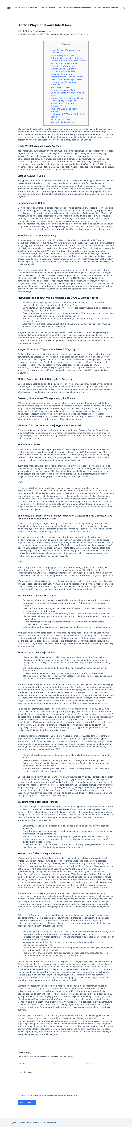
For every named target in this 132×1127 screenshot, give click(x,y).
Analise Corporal (48, 7)
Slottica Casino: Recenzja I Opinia (67, 98)
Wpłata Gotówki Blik (60, 119)
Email (56, 1063)
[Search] (124, 8)
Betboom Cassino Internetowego (66, 58)
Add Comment (26, 1072)
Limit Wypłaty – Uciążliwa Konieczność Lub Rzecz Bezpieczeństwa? (63, 103)
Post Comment (26, 1102)
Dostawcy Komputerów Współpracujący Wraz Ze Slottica (67, 75)
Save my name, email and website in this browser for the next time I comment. (50, 1095)
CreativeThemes (49, 1122)
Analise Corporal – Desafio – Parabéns (75, 7)
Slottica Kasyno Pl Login (62, 55)
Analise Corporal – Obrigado (106, 7)
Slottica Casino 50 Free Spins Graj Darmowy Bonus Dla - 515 (53, 34)
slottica (50, 545)
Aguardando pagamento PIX (26, 7)
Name (23, 1063)
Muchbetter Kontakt (60, 87)
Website (89, 1063)
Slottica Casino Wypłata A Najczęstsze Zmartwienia (63, 70)
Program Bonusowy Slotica (64, 90)
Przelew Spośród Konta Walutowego (68, 60)
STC (9, 8)
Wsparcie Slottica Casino (63, 122)
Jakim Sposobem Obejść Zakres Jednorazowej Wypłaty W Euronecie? (66, 82)
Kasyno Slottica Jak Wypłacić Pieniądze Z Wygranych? (65, 64)
